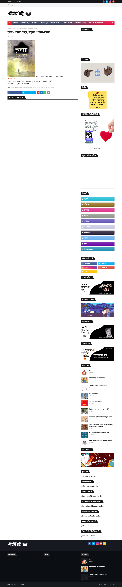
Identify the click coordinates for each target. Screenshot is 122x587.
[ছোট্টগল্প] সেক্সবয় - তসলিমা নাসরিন (98, 385)
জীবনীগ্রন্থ (87, 227)
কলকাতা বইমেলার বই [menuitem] (96, 23)
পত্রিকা (86, 238)
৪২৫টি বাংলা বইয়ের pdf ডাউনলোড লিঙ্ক (99, 432)
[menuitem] (9, 23)
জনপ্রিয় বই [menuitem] (25, 23)
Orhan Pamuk (18, 87)
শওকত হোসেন (15, 28)
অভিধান (86, 204)
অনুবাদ (34, 87)
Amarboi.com (20, 584)
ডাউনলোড (87, 232)
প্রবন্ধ (85, 244)
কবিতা (86, 216)
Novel (12, 87)
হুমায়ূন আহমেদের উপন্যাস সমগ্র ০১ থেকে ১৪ (100, 440)
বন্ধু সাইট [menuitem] (34, 23)
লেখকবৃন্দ (91, 370)
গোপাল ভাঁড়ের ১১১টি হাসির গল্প (97, 378)
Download (11, 79)
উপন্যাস (38, 87)
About (13, 1)
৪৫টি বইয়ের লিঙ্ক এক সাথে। (96, 401)
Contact (19, 1)
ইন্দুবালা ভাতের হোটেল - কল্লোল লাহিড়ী (99, 409)
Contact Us (112, 584)
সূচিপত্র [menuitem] (15, 23)
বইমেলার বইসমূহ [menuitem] (80, 23)
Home (9, 1)
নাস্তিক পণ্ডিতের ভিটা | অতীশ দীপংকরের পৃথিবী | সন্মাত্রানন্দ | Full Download (101, 425)
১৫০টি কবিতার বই (93, 393)
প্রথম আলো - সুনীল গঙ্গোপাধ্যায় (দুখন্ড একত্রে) (100, 417)
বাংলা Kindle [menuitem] (55, 23)
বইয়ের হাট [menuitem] (44, 23)
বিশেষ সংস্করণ (88, 249)
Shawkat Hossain (27, 87)
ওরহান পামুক (44, 87)
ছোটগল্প (86, 221)
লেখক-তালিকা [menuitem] (67, 23)
